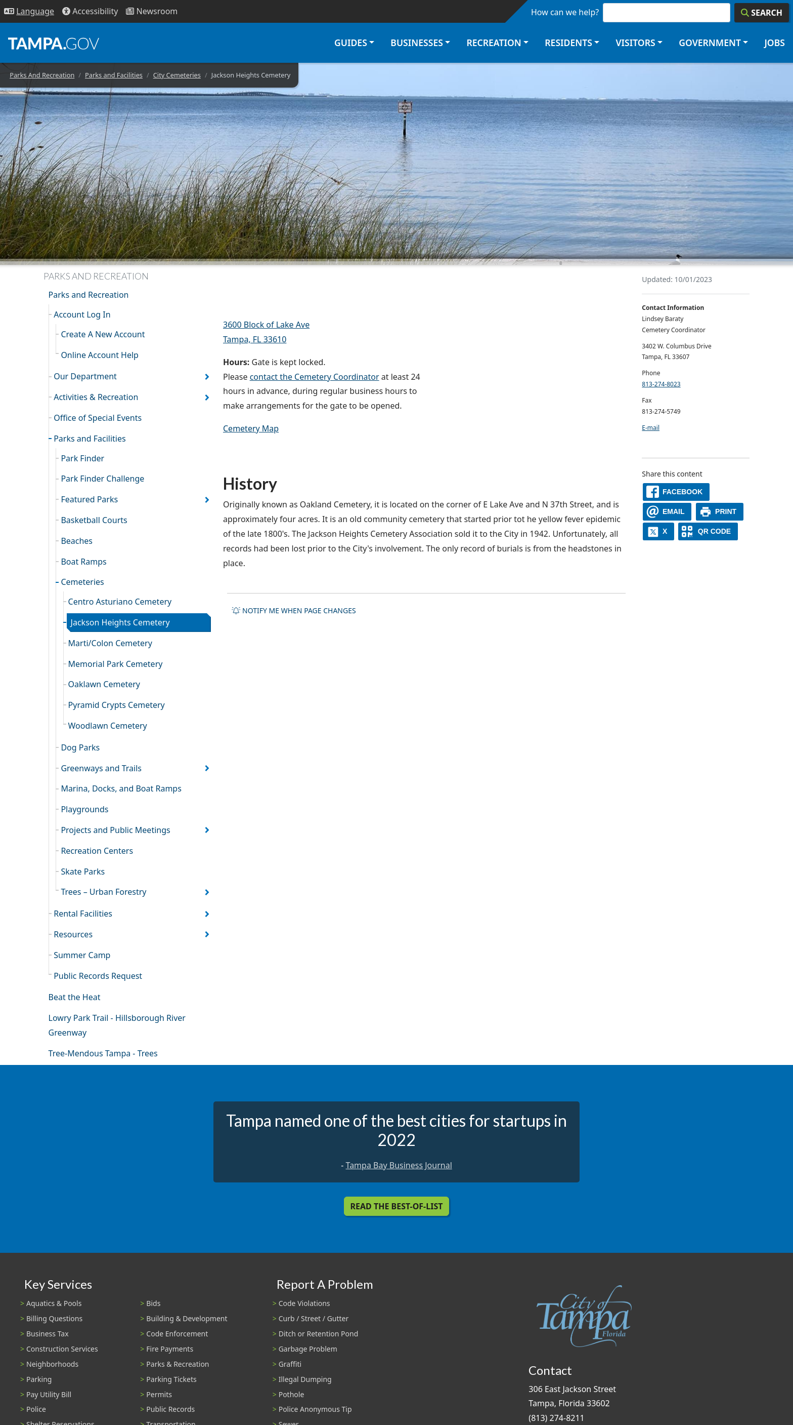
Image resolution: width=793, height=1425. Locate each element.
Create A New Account (103, 334)
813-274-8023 (661, 384)
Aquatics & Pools (53, 1303)
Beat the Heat (75, 997)
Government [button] (710, 42)
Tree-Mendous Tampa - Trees (103, 1053)
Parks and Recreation (89, 294)
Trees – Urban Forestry (103, 891)
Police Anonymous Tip (315, 1409)
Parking (39, 1379)
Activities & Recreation (96, 397)
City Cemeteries (177, 75)
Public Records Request (98, 975)
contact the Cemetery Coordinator (314, 376)
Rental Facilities (83, 913)
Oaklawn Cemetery (104, 684)
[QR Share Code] (708, 531)
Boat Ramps (83, 561)
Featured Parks (89, 499)
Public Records (170, 1409)
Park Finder (82, 458)
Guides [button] (350, 42)
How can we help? (565, 12)
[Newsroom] (152, 11)
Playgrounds (84, 809)
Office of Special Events (98, 417)
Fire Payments (169, 1349)
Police (36, 1409)
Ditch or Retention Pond (319, 1333)
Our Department (85, 376)
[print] (720, 512)
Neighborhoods (52, 1364)
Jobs (774, 42)
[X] (658, 531)
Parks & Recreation (177, 1364)
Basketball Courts (94, 520)
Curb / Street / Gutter (314, 1318)
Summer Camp (82, 955)
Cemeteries (82, 581)
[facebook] (676, 492)
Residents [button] (568, 42)
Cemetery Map (251, 428)
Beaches (77, 540)
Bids (153, 1303)
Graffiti (290, 1364)
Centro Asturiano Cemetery (120, 601)
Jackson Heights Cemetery (120, 622)
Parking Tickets (171, 1379)
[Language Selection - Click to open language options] (29, 11)
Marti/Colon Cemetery (110, 643)
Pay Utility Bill (48, 1394)
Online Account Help (100, 355)
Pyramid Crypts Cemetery (116, 704)
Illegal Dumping (305, 1379)
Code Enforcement (177, 1333)
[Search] (761, 12)
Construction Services (62, 1349)
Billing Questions (54, 1318)
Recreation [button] (493, 42)
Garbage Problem (308, 1349)
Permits (159, 1394)
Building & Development (186, 1318)
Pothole (291, 1394)
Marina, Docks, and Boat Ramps (121, 788)
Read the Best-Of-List (396, 1206)
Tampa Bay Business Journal (399, 1165)
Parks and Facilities (114, 75)
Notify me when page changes (294, 610)
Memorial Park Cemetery (115, 663)
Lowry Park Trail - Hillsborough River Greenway (117, 1025)
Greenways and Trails (101, 768)
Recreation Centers (97, 850)
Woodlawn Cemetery (107, 725)
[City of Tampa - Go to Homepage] (53, 43)
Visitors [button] (635, 42)
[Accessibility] (90, 11)
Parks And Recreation (42, 75)
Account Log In (82, 314)
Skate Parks (83, 871)
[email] (667, 512)
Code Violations (304, 1303)
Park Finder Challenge (102, 478)
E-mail (650, 427)
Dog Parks (80, 747)
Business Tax (47, 1333)
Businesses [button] (416, 42)
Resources (73, 934)
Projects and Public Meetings (115, 830)
